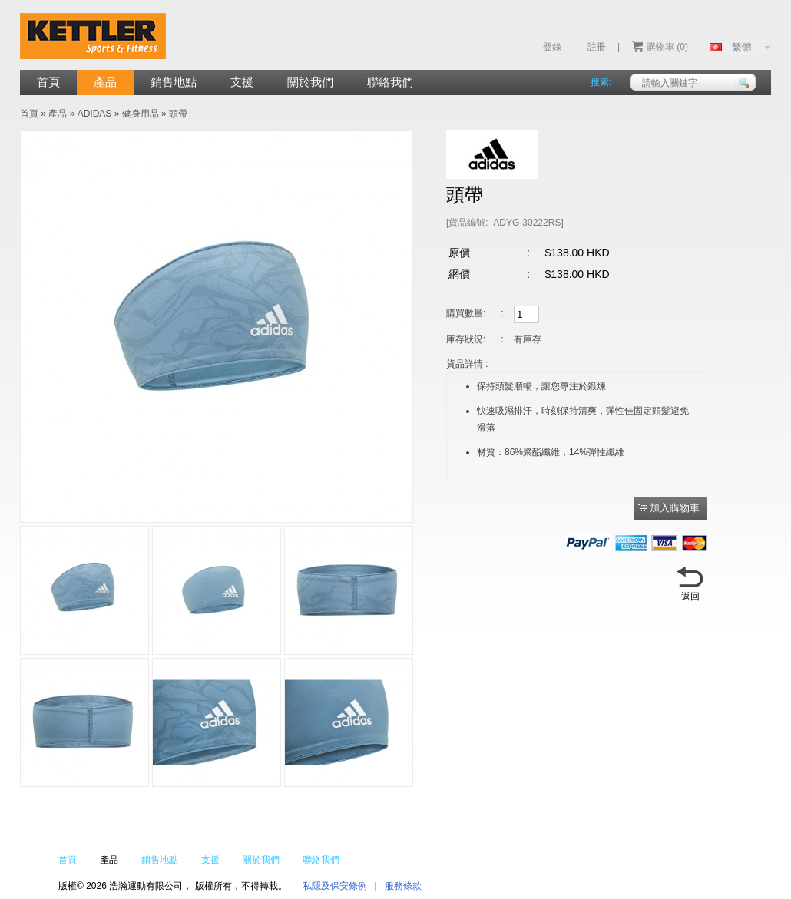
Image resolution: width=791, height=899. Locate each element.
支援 (241, 81)
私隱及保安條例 (335, 886)
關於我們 (310, 81)
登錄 (552, 46)
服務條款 (403, 886)
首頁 (48, 81)
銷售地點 (174, 81)
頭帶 (178, 113)
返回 (690, 596)
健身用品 (140, 113)
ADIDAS (95, 113)
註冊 (596, 46)
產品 (105, 81)
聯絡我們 (390, 81)
